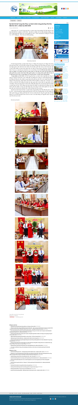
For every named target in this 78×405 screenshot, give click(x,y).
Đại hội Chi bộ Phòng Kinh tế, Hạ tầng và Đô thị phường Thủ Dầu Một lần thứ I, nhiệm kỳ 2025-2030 (29, 357)
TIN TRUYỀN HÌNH (35, 17)
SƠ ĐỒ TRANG (58, 17)
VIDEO (31, 393)
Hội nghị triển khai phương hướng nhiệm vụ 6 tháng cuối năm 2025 (23, 326)
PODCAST (65, 17)
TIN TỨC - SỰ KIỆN (26, 17)
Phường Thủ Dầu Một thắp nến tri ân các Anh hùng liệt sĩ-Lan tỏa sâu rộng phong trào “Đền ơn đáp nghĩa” (30, 359)
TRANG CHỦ (13, 17)
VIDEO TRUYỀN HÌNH (45, 17)
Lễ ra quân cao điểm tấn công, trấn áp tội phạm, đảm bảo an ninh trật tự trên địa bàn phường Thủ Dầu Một (30, 347)
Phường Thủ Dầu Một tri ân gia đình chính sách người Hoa (21, 365)
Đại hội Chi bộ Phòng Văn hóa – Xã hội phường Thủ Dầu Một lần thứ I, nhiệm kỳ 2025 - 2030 (27, 351)
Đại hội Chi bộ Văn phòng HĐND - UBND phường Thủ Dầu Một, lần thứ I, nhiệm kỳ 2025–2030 (28, 370)
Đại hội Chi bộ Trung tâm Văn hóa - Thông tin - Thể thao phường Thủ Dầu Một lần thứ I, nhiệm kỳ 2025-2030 (30, 362)
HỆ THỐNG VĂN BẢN (25, 393)
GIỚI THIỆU (19, 17)
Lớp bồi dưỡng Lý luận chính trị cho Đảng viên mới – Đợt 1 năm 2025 (23, 356)
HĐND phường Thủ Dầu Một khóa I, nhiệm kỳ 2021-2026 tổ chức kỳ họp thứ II (25, 338)
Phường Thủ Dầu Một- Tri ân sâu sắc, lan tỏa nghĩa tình (21, 368)
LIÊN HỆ (52, 17)
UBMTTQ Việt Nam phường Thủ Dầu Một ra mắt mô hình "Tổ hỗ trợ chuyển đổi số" (26, 336)
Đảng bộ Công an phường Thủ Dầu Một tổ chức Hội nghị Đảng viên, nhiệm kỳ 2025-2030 (27, 345)
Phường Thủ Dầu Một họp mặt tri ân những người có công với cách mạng (24, 366)
